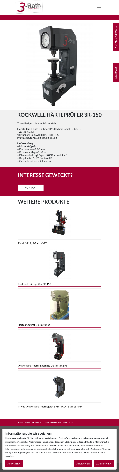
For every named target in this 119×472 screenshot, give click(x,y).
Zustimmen (104, 463)
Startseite (24, 422)
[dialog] (59, 449)
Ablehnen (83, 463)
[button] (116, 37)
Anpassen (14, 463)
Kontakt (31, 187)
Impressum (50, 422)
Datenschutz (66, 422)
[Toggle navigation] (99, 7)
